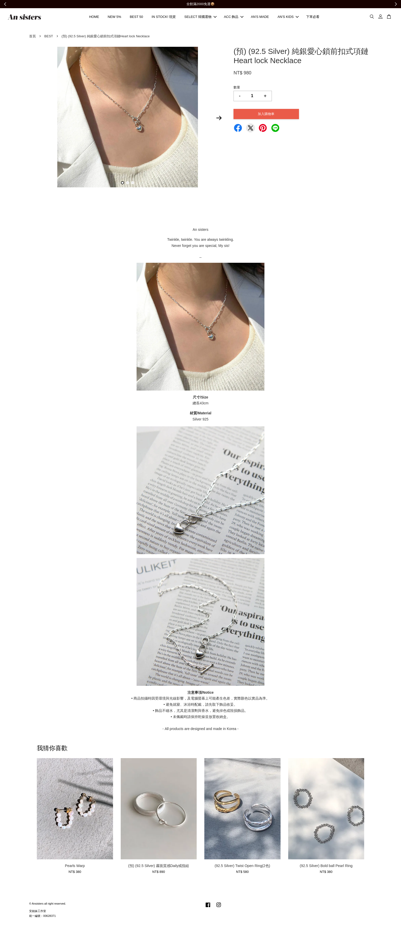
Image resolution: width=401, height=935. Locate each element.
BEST (48, 37)
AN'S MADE (260, 17)
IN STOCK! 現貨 (164, 17)
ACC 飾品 (233, 17)
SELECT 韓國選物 (200, 17)
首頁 (32, 37)
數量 (236, 88)
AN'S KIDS (288, 17)
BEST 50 (136, 17)
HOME (94, 17)
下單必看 (312, 17)
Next (219, 118)
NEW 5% (114, 17)
